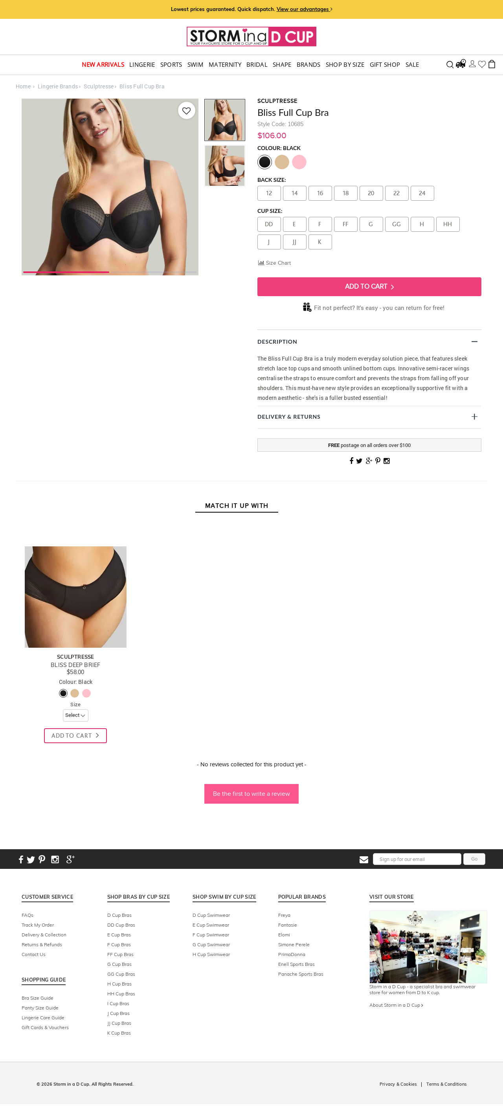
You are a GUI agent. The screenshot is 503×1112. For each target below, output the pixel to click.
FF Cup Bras (120, 954)
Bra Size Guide (37, 998)
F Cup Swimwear (211, 935)
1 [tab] (66, 271)
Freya (284, 915)
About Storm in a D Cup (396, 1005)
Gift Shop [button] (385, 64)
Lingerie (142, 64)
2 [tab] (154, 271)
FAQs (27, 915)
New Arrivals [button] (103, 64)
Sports (171, 64)
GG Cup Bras (121, 974)
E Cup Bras (119, 935)
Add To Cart (369, 286)
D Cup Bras (119, 915)
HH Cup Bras (121, 994)
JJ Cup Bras (119, 1023)
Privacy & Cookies (398, 1084)
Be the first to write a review (251, 793)
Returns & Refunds (42, 944)
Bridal (257, 64)
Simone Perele (294, 944)
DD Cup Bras (121, 925)
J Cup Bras (118, 1013)
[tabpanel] (110, 187)
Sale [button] (412, 64)
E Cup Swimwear (211, 925)
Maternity (225, 64)
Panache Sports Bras (300, 974)
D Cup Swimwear (211, 915)
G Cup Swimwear (211, 944)
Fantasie (287, 925)
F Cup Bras (119, 944)
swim (195, 64)
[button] (251, 790)
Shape (282, 64)
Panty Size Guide (40, 1008)
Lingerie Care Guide (43, 1017)
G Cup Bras (119, 964)
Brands (309, 64)
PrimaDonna (291, 954)
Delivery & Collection (44, 935)
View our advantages (304, 9)
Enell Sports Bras (296, 964)
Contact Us (34, 954)
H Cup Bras (119, 984)
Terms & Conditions (446, 1084)
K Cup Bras (119, 1033)
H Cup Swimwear (211, 954)
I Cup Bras (118, 1003)
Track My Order (38, 925)
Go (474, 859)
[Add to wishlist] (186, 110)
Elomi (284, 935)
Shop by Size (345, 64)
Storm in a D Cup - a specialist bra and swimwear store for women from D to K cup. (422, 989)
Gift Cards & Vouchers (45, 1027)
